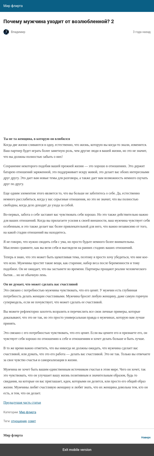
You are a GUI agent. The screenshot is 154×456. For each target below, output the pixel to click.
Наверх (146, 437)
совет (32, 421)
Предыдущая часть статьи (22, 402)
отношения (19, 421)
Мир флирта (27, 412)
